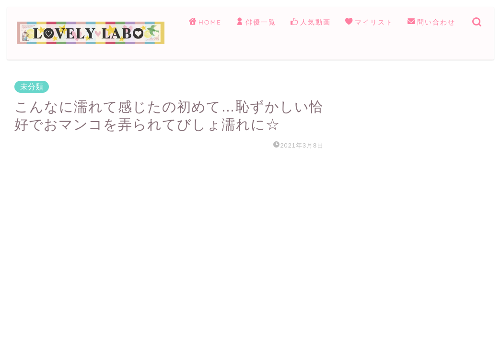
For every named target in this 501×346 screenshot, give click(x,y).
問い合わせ (431, 22)
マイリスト (369, 22)
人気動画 (311, 22)
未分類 (31, 87)
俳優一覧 (256, 22)
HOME (205, 22)
